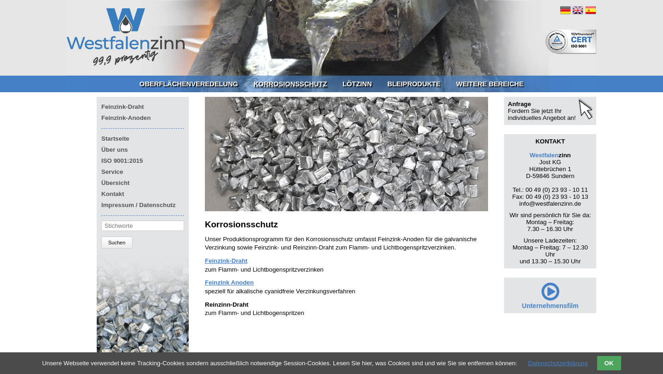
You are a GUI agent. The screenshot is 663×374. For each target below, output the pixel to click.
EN (577, 10)
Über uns (114, 149)
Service (112, 171)
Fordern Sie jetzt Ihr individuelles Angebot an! (542, 114)
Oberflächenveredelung (189, 84)
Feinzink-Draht (122, 106)
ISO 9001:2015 (122, 160)
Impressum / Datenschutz (138, 205)
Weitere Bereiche (490, 84)
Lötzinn (357, 84)
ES (590, 10)
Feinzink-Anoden (126, 117)
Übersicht (115, 182)
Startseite (115, 138)
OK (609, 363)
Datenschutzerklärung (558, 363)
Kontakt (112, 193)
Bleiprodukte (414, 84)
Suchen (116, 242)
